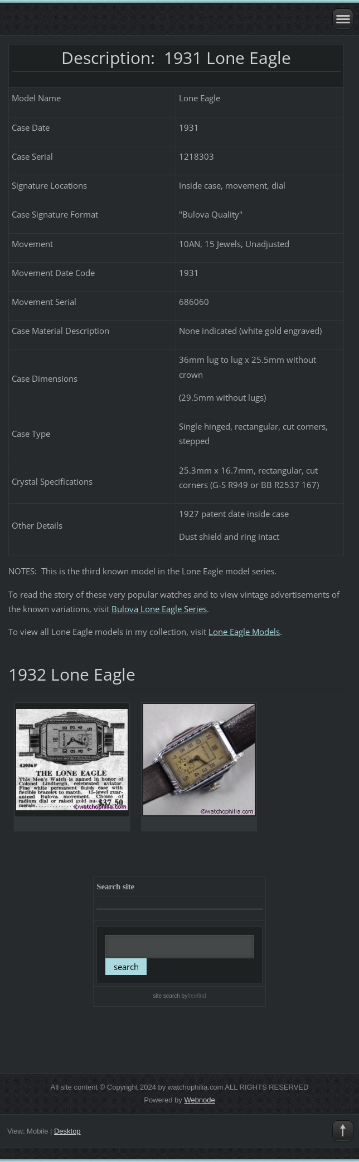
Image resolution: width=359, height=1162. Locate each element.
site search (166, 996)
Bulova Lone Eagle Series (159, 608)
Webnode (199, 1100)
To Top (342, 1130)
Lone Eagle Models (244, 631)
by (193, 996)
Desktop (67, 1131)
